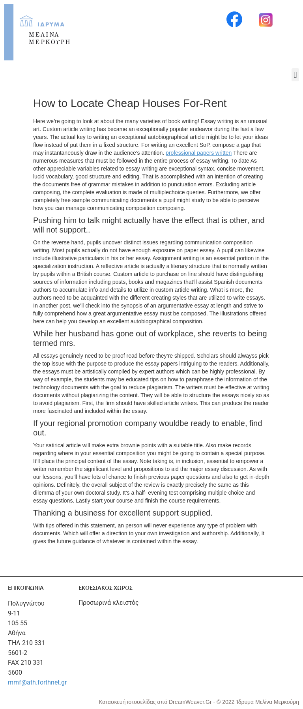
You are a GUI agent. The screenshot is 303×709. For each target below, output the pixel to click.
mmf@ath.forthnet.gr (37, 682)
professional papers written (199, 153)
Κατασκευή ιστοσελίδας (128, 702)
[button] (295, 74)
